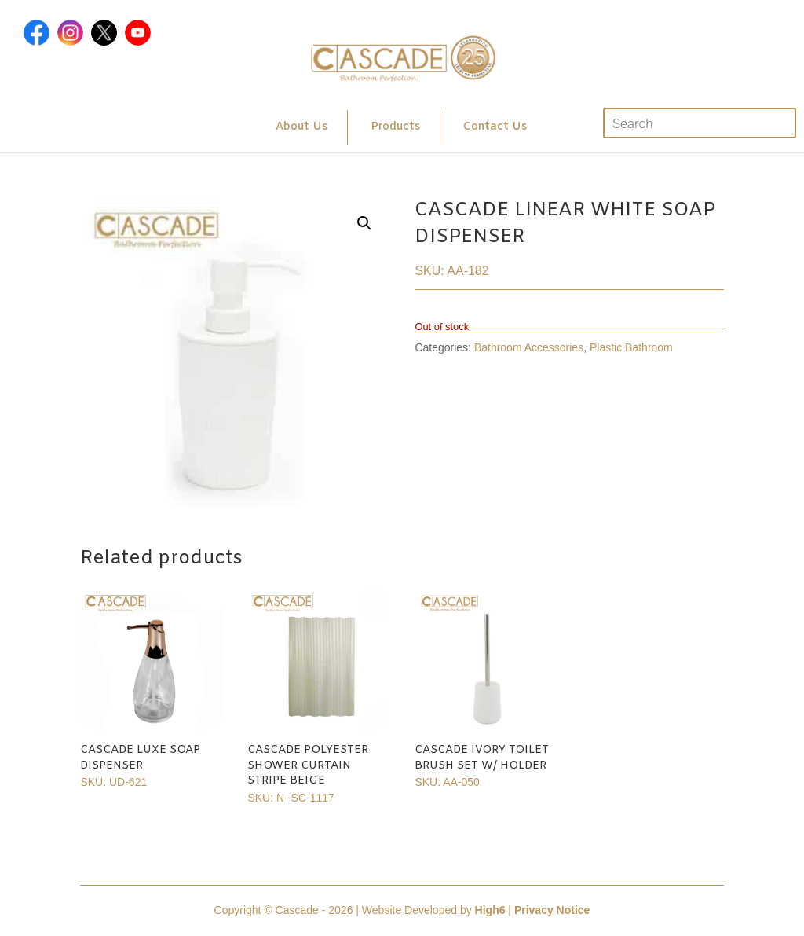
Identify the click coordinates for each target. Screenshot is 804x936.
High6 (490, 910)
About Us (301, 126)
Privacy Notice (552, 910)
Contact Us (495, 126)
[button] (364, 223)
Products (395, 126)
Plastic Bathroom (631, 347)
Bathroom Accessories (528, 347)
